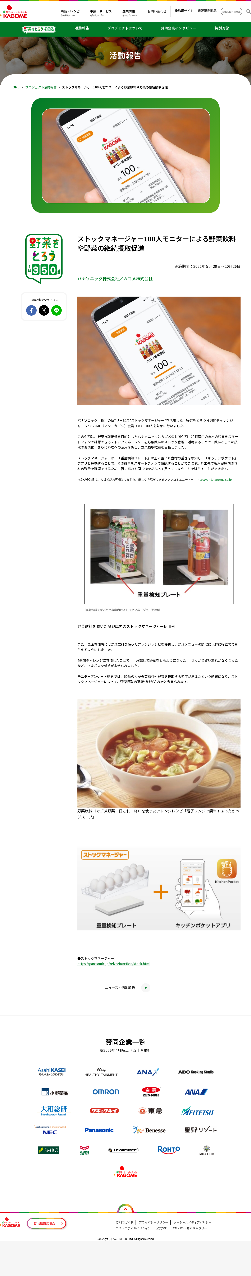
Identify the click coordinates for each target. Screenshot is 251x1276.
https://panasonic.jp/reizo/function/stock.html (113, 963)
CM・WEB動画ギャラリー (190, 1228)
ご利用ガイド (124, 1222)
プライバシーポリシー (153, 1222)
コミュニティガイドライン (133, 1228)
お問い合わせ (156, 11)
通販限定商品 (207, 11)
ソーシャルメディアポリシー (192, 1222)
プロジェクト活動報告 (41, 87)
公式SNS (162, 1228)
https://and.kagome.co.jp (214, 479)
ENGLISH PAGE (231, 11)
